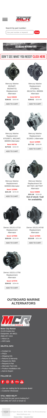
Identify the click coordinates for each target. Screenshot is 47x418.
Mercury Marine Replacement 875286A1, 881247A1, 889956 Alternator (35, 89)
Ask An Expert (7, 371)
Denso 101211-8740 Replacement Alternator (34, 229)
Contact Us (6, 351)
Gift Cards (6, 341)
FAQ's (4, 354)
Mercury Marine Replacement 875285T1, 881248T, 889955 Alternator (12, 137)
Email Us (22, 401)
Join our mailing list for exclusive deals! (17, 388)
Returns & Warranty (9, 359)
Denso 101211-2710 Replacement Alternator (12, 229)
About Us (5, 339)
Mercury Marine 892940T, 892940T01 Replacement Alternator (12, 89)
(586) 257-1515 (7, 336)
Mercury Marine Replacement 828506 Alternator (12, 183)
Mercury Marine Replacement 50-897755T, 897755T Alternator (35, 184)
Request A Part (8, 364)
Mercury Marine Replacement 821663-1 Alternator (35, 135)
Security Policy (28, 417)
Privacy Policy (18, 417)
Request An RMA (9, 361)
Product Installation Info (11, 369)
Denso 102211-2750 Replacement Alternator (12, 275)
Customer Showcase (10, 391)
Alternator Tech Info (9, 366)
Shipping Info (7, 356)
